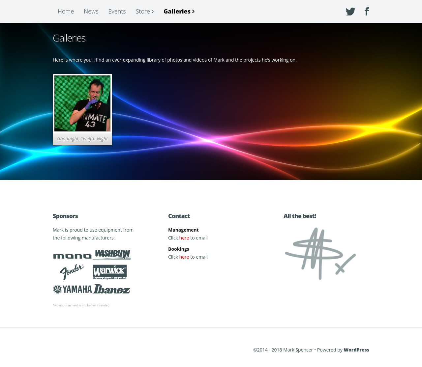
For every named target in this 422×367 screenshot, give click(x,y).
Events (117, 11)
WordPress (356, 350)
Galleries (177, 11)
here (184, 238)
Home (66, 11)
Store (143, 11)
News (91, 11)
